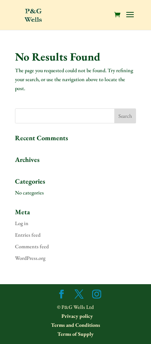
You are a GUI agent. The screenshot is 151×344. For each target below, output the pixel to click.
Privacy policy (76, 316)
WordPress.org (30, 258)
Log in (21, 223)
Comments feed (32, 246)
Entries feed (27, 234)
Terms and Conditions (75, 325)
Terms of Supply (75, 334)
